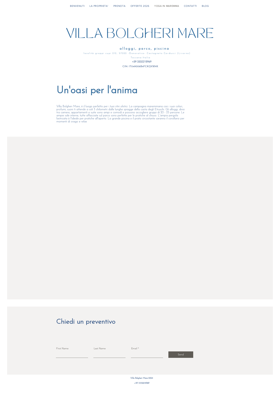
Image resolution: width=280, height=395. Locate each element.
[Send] (180, 354)
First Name (62, 348)
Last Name (100, 348)
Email (134, 348)
